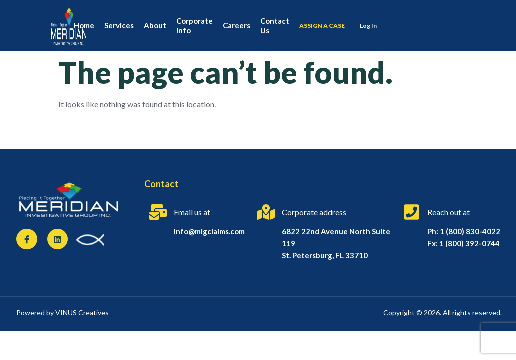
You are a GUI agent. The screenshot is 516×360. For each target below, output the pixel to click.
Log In (368, 26)
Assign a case (322, 26)
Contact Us (274, 26)
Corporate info (194, 26)
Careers (236, 25)
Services (119, 25)
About (155, 25)
